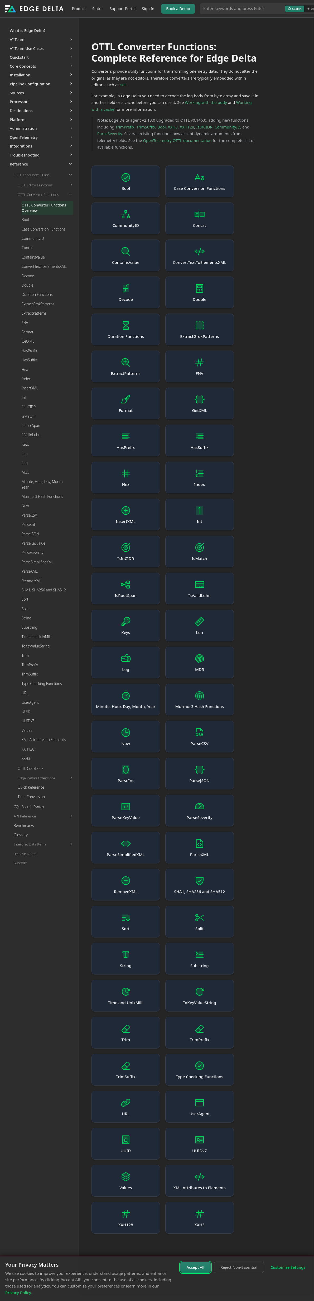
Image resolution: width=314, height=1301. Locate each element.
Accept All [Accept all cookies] (195, 1267)
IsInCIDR (204, 127)
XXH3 (173, 127)
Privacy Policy (18, 1292)
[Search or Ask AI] (242, 8)
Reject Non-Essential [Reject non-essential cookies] (238, 1267)
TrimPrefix (124, 127)
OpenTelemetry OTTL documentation (177, 140)
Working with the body (206, 102)
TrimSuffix (146, 127)
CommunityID (227, 127)
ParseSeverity (109, 133)
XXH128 (187, 127)
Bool (161, 127)
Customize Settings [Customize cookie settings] (287, 1267)
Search (295, 9)
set (123, 84)
